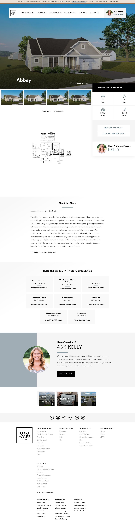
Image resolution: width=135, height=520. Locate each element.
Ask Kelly (40, 475)
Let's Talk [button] (84, 13)
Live (60, 448)
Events (39, 463)
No (117, 2)
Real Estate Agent (43, 489)
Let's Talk (41, 472)
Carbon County (61, 514)
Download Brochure (113, 134)
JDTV (102, 446)
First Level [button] (47, 111)
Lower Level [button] (58, 111)
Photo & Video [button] (71, 13)
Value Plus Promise (86, 454)
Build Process (66, 437)
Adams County (42, 511)
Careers (39, 481)
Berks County (61, 511)
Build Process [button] (57, 13)
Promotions (41, 460)
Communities (41, 440)
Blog (80, 448)
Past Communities (43, 457)
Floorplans (40, 446)
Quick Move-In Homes (45, 443)
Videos (102, 443)
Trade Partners (42, 486)
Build (61, 446)
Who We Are (85, 437)
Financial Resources (43, 483)
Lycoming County (82, 517)
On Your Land (42, 448)
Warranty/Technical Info (45, 478)
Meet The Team (84, 443)
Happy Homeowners (86, 446)
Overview (62, 440)
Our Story (82, 440)
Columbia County (82, 514)
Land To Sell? (41, 495)
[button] (29, 13)
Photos (102, 440)
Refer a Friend (42, 492)
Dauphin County (43, 517)
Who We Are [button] (43, 13)
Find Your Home (44, 437)
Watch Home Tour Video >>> (44, 252)
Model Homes (42, 451)
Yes (114, 2)
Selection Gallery (85, 451)
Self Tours (40, 454)
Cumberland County (44, 514)
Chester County (62, 517)
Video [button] (86, 83)
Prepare (62, 443)
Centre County (81, 511)
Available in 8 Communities (109, 88)
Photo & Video (107, 437)
